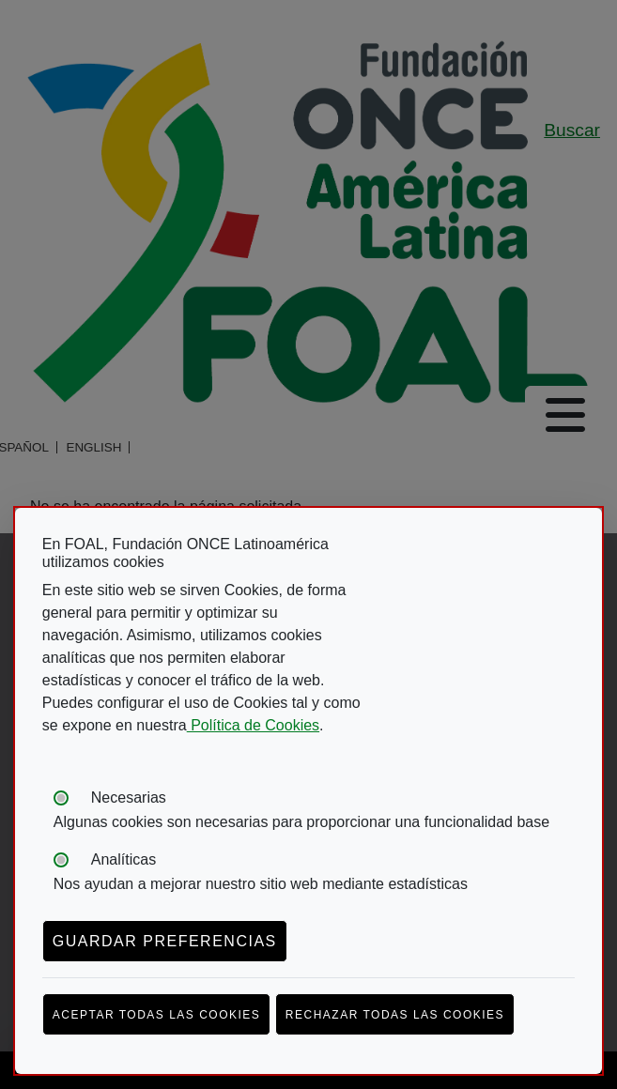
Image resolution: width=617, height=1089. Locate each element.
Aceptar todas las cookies (157, 1014)
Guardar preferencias (165, 941)
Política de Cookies (253, 725)
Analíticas (123, 859)
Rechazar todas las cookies (394, 1014)
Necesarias (128, 797)
